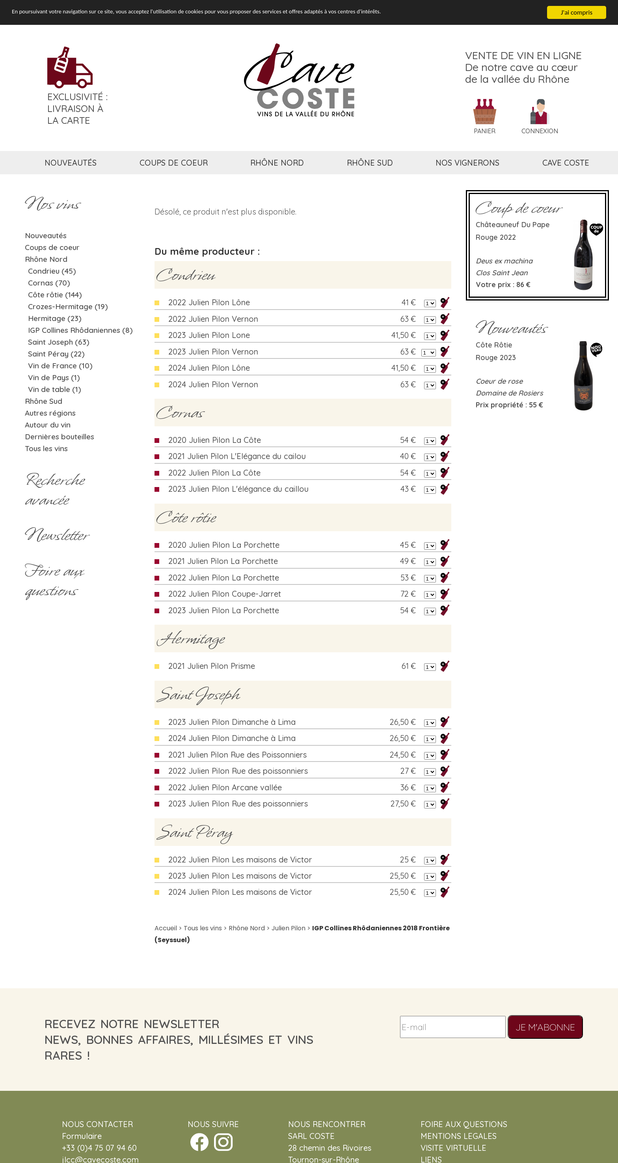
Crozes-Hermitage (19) (68, 306)
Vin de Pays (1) (54, 377)
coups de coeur (174, 163)
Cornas (179, 412)
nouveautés (71, 163)
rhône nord (277, 163)
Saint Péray (194, 832)
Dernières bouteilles (59, 436)
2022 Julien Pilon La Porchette (223, 577)
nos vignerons (467, 163)
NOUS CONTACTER (97, 1124)
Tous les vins (46, 448)
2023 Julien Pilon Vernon (213, 352)
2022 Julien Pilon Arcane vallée (225, 787)
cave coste (565, 163)
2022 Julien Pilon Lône (209, 302)
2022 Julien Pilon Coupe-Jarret (224, 594)
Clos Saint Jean (502, 272)
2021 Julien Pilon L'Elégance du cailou (237, 456)
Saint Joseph (198, 694)
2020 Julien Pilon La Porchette (223, 545)
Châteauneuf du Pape (513, 224)
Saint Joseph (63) (58, 342)
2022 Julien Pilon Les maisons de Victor (240, 859)
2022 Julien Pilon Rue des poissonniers (238, 771)
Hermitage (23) (55, 318)
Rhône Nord (46, 259)
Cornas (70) (49, 282)
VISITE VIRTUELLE (453, 1148)
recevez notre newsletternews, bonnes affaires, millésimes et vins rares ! (179, 1039)
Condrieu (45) (52, 271)
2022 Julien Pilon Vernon (213, 319)
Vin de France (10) (60, 365)
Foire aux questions (54, 580)
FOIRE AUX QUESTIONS (464, 1124)
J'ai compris (576, 12)
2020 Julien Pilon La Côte (214, 440)
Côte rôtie (186, 517)
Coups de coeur (52, 247)
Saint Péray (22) (56, 353)
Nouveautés (46, 235)
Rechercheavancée (54, 489)
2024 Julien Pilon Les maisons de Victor (240, 892)
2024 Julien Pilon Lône (209, 368)
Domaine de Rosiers (509, 393)
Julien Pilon (288, 928)
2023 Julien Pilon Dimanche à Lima (232, 722)
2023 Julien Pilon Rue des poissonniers (238, 803)
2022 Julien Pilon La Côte (214, 473)
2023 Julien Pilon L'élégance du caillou (238, 489)
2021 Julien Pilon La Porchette (223, 561)
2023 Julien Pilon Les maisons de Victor (240, 876)
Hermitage (190, 638)
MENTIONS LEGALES (459, 1136)
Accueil (165, 928)
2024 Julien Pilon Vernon (213, 384)
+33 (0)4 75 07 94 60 (99, 1148)
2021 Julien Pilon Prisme (211, 666)
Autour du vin (48, 424)
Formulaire (82, 1136)
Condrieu (185, 274)
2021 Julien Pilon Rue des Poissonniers (237, 755)
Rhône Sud (43, 401)
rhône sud (370, 163)
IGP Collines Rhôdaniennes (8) (80, 330)
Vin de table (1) (54, 389)
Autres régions (50, 413)
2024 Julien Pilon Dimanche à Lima (232, 738)
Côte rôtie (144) (55, 294)
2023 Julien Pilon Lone (209, 335)
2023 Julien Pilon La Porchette (223, 610)
